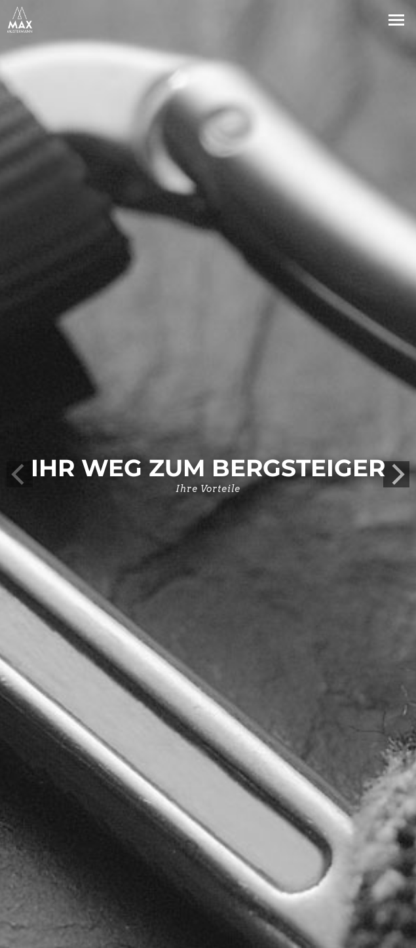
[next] (396, 474)
